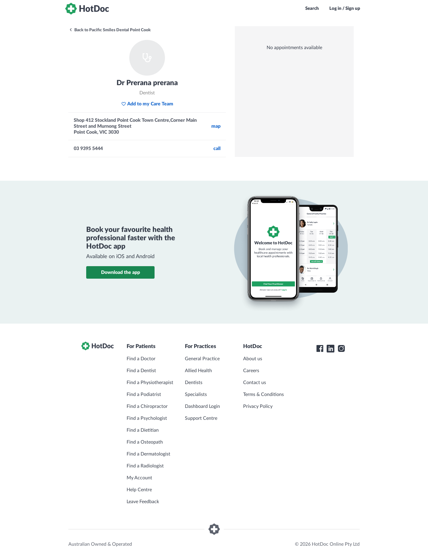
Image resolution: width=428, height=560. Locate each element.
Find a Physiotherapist (150, 382)
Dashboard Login (202, 406)
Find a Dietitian (143, 430)
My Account (139, 477)
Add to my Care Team (147, 104)
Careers (251, 370)
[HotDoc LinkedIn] (330, 348)
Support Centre (201, 418)
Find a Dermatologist (148, 454)
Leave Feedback (143, 501)
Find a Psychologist (147, 418)
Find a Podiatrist (144, 394)
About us (252, 358)
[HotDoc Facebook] (319, 348)
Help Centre (139, 489)
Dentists (193, 382)
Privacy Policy (258, 406)
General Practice (202, 358)
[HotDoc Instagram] (341, 348)
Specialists (196, 394)
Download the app (120, 272)
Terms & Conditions (263, 394)
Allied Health (198, 370)
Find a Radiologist (145, 466)
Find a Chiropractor (147, 406)
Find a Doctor (141, 358)
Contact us (254, 382)
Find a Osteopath (145, 442)
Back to (110, 30)
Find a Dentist (141, 370)
